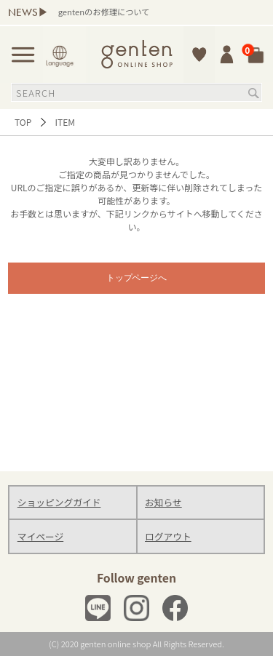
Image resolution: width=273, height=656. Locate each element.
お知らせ (163, 502)
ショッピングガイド (59, 502)
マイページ (40, 536)
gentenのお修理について (104, 11)
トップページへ (136, 278)
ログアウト (168, 536)
